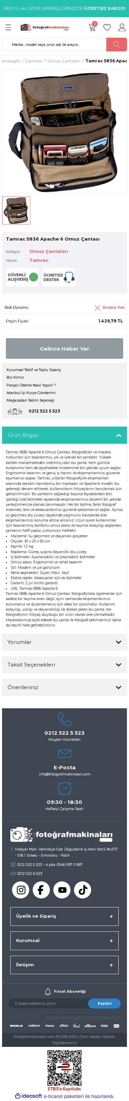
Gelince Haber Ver (64, 348)
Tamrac (39, 260)
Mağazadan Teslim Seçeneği (30, 400)
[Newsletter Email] (64, 1003)
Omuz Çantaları (48, 251)
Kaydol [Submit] (104, 1003)
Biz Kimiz (15, 377)
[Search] (64, 44)
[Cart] (92, 27)
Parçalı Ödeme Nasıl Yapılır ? (31, 385)
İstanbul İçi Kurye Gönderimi (31, 393)
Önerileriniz (23, 687)
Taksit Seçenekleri (31, 664)
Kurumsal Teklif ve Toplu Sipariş (34, 370)
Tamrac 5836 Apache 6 (39, 588)
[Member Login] (122, 27)
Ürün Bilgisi (23, 435)
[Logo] (46, 27)
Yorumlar (19, 642)
